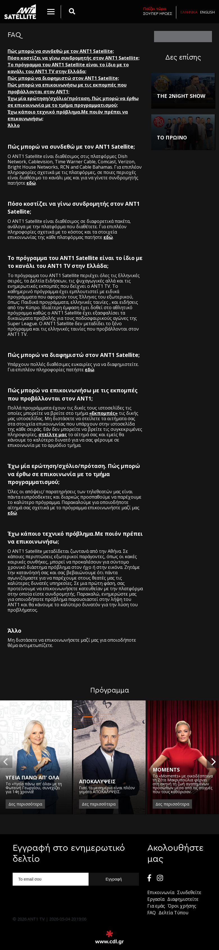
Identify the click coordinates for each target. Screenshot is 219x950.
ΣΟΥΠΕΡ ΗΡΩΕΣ (157, 11)
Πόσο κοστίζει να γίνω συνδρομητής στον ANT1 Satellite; (73, 58)
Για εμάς (156, 906)
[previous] (6, 762)
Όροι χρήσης (182, 906)
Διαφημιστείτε (182, 899)
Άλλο (14, 125)
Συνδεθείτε (189, 892)
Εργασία (155, 899)
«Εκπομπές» (103, 413)
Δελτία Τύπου (173, 913)
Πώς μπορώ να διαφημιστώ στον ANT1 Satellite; (63, 78)
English (207, 12)
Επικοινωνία (160, 892)
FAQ (151, 913)
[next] (213, 762)
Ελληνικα (188, 12)
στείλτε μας (53, 434)
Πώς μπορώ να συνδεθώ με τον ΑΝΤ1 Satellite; (61, 51)
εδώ (31, 183)
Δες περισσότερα (25, 804)
